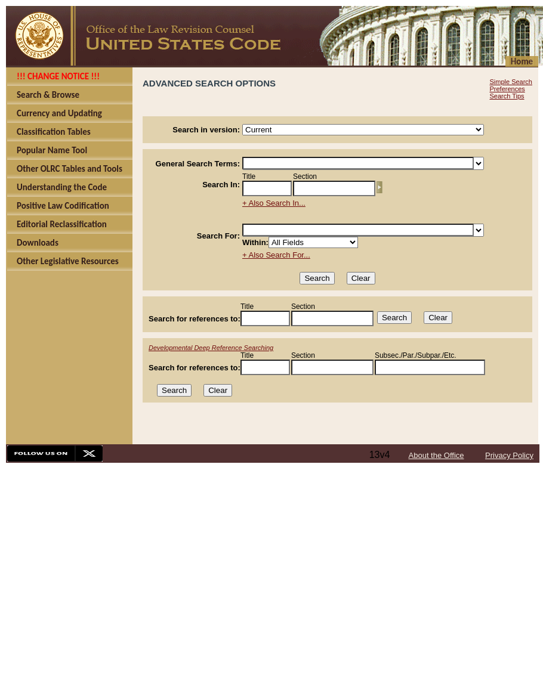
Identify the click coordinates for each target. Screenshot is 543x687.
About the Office (436, 455)
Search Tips (506, 96)
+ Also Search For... (276, 254)
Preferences (507, 88)
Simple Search (510, 81)
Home (522, 61)
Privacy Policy (509, 455)
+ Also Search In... (274, 203)
